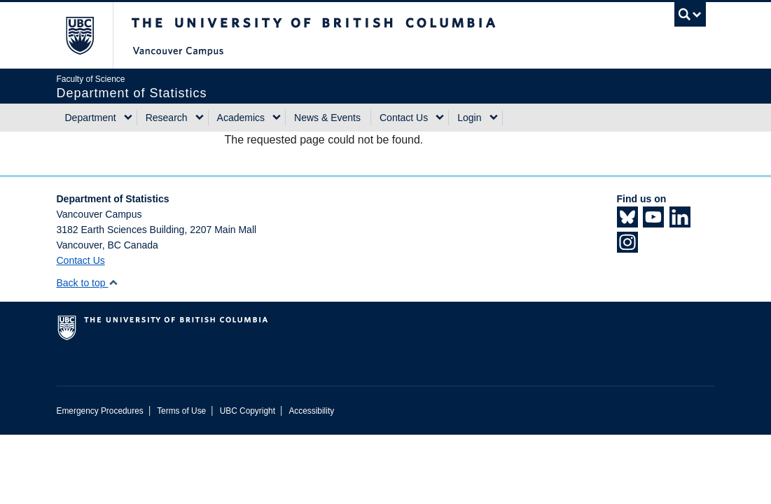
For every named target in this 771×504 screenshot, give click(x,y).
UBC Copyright (247, 411)
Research (167, 117)
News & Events (327, 117)
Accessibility (311, 411)
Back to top (88, 282)
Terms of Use (181, 411)
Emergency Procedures (100, 411)
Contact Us (404, 117)
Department (90, 117)
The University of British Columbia (90, 35)
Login (469, 117)
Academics (241, 117)
